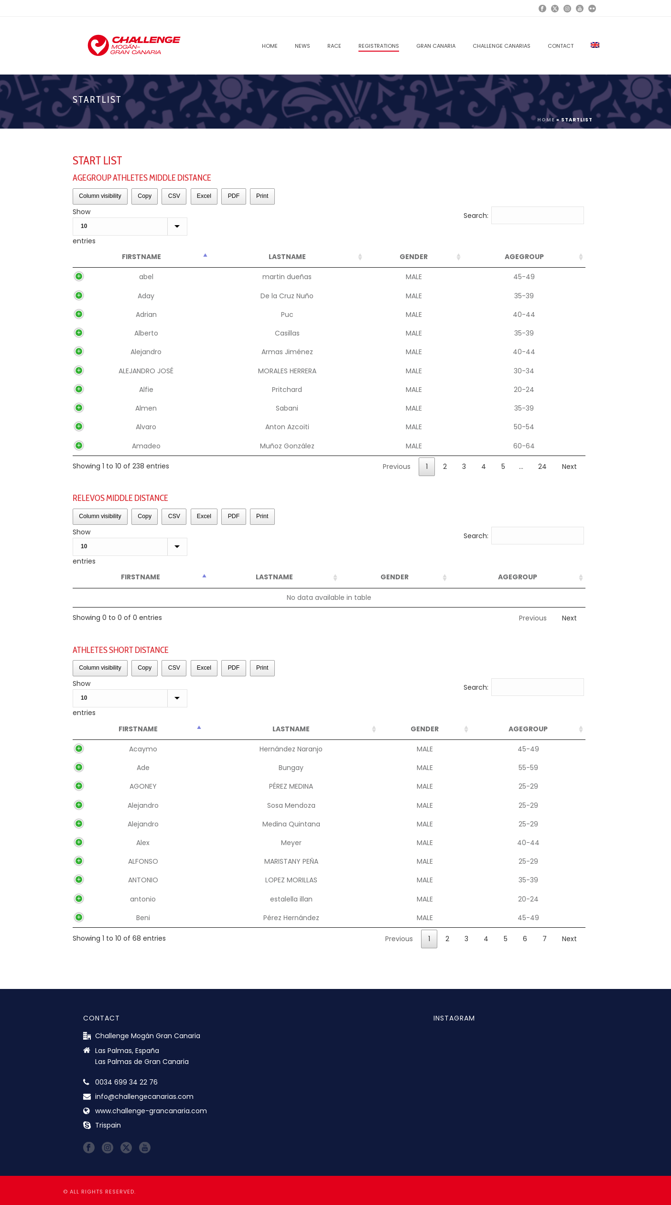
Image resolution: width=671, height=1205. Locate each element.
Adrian (146, 314)
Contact (561, 46)
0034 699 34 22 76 (126, 1082)
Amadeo (146, 446)
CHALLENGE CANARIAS (501, 46)
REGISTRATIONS (378, 46)
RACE (334, 46)
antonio (143, 899)
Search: (524, 215)
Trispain (108, 1125)
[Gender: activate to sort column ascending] (414, 257)
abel (146, 277)
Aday (146, 296)
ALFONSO (143, 861)
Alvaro (146, 427)
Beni (143, 918)
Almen (146, 408)
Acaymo (143, 749)
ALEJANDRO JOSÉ (146, 371)
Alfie (146, 389)
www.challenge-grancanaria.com (151, 1111)
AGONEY (143, 786)
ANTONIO (143, 880)
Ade (143, 767)
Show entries (130, 226)
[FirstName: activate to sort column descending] (141, 257)
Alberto (146, 333)
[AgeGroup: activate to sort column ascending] (524, 257)
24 (542, 466)
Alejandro (146, 352)
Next (569, 466)
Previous (397, 466)
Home (270, 46)
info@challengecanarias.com (144, 1096)
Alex (143, 842)
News (302, 46)
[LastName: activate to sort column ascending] (287, 257)
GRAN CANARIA (435, 46)
